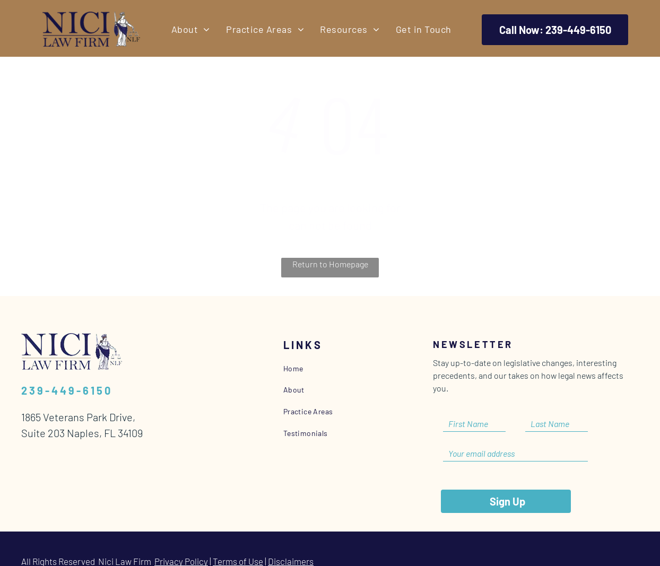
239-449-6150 (66, 390)
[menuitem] (190, 29)
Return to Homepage (330, 264)
